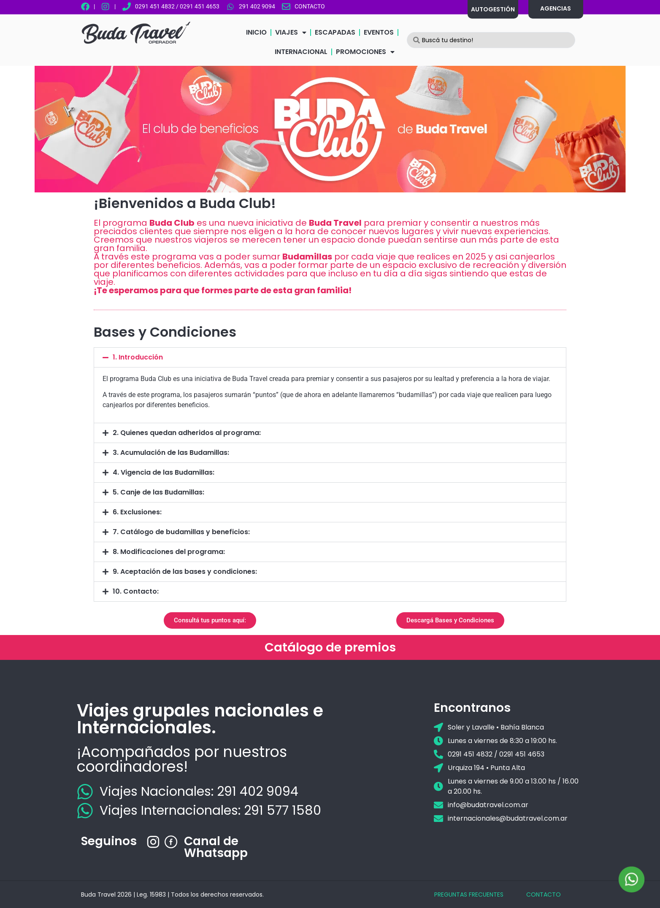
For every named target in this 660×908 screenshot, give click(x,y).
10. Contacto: (136, 591)
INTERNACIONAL (301, 52)
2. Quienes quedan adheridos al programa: (187, 433)
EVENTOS (379, 32)
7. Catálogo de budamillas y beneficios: (181, 532)
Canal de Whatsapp (216, 847)
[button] (330, 357)
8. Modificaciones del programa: (169, 552)
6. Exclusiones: (137, 512)
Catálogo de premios (330, 647)
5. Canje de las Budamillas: (158, 492)
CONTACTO (543, 894)
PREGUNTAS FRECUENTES (468, 894)
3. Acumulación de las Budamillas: (171, 452)
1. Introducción (138, 357)
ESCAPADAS (335, 32)
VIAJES (290, 32)
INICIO (256, 32)
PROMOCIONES (365, 51)
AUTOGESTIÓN (493, 9)
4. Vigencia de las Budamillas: (163, 472)
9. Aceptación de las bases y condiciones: (185, 571)
